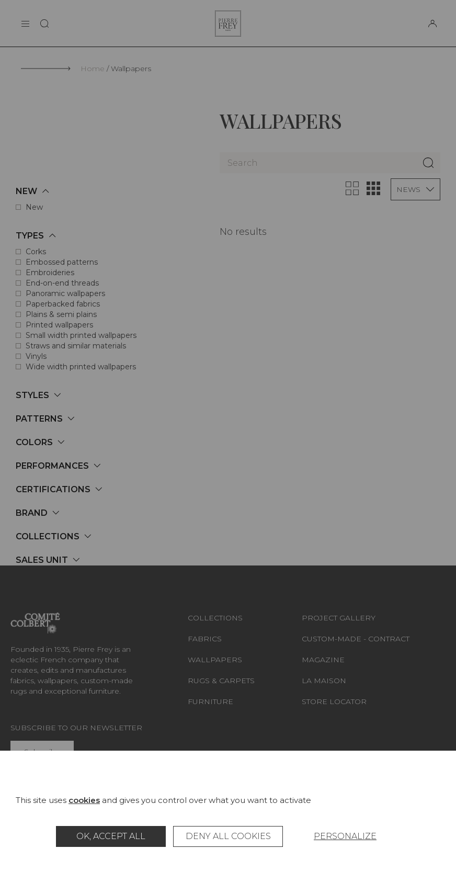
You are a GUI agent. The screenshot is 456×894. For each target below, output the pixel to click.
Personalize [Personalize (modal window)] (345, 836)
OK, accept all (110, 836)
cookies (84, 800)
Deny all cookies (228, 836)
